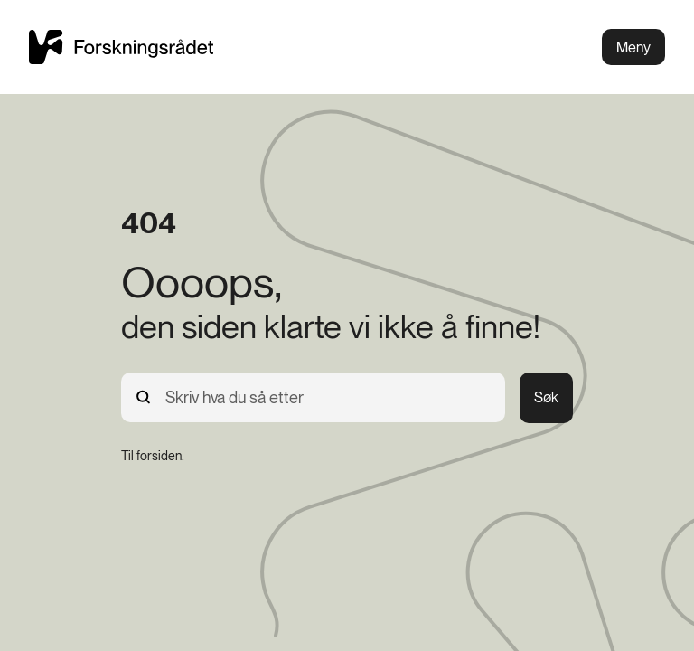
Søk (546, 397)
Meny (633, 47)
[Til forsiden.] (152, 455)
